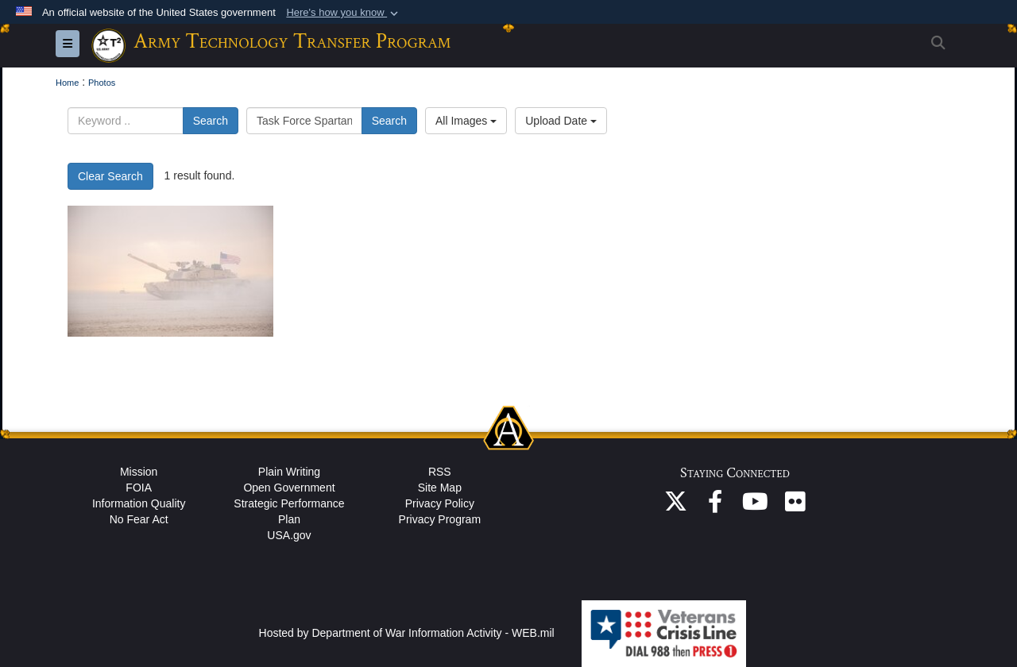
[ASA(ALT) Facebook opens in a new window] (715, 505)
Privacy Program (440, 519)
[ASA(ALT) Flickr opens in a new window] (794, 505)
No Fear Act (139, 519)
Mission (138, 471)
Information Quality (139, 503)
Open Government (288, 487)
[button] (343, 13)
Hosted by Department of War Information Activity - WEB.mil (407, 633)
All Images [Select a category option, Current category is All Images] (466, 120)
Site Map (440, 487)
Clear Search (110, 176)
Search (210, 120)
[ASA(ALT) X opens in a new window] (675, 505)
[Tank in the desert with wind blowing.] (170, 271)
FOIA (139, 487)
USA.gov (289, 535)
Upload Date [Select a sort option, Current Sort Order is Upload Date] (561, 120)
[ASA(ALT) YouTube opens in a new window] (755, 505)
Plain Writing (289, 471)
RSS (439, 471)
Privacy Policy (439, 503)
